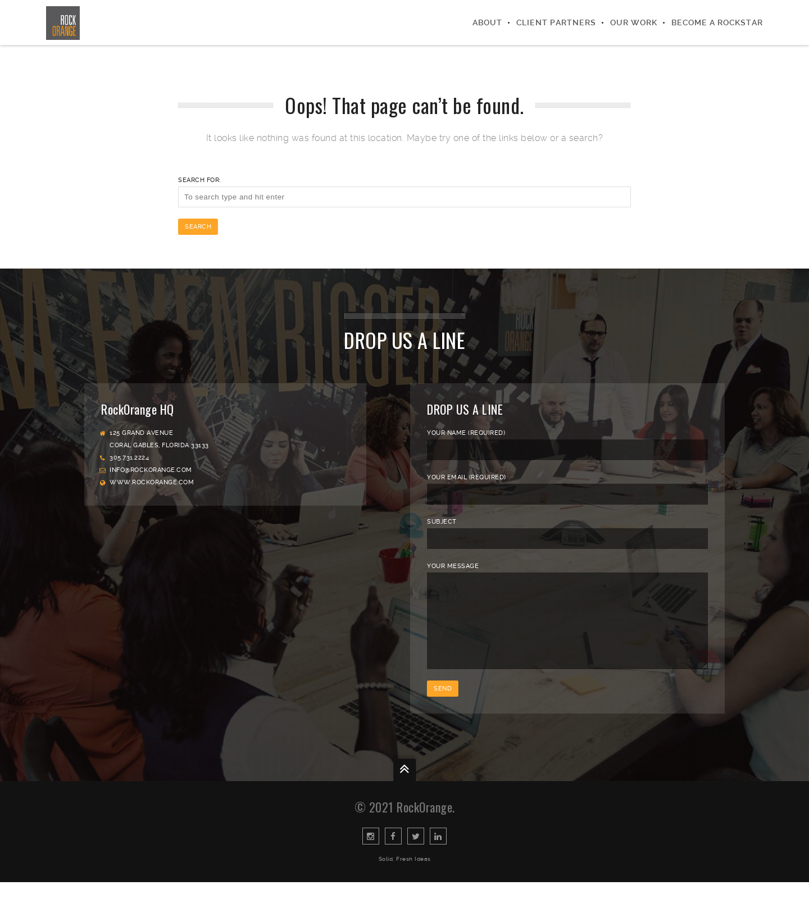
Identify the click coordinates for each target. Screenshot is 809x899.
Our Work (633, 22)
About (487, 22)
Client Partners (556, 22)
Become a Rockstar (717, 22)
